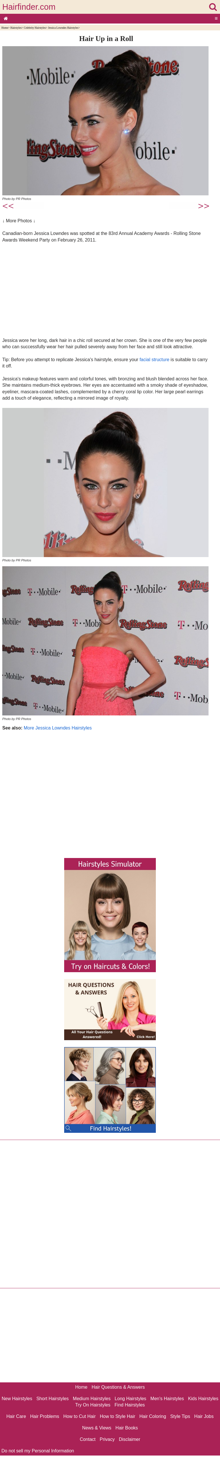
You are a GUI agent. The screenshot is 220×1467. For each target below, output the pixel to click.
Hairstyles (15, 27)
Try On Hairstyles (92, 1404)
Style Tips (180, 1416)
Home (4, 27)
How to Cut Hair (79, 1416)
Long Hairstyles (130, 1398)
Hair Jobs (204, 1416)
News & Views (96, 1427)
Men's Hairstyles (167, 1398)
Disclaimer (129, 1439)
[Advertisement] (106, 290)
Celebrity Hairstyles (35, 27)
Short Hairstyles (52, 1398)
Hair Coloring (152, 1416)
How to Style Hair (117, 1416)
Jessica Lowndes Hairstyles (63, 27)
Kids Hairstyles (203, 1398)
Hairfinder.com (29, 6)
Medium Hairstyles (92, 1398)
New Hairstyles (17, 1398)
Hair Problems (44, 1416)
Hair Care (16, 1416)
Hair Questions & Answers (118, 1387)
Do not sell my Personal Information (37, 1450)
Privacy (107, 1439)
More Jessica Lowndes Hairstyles (58, 727)
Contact (87, 1439)
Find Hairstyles (130, 1404)
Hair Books (126, 1427)
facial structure (154, 359)
